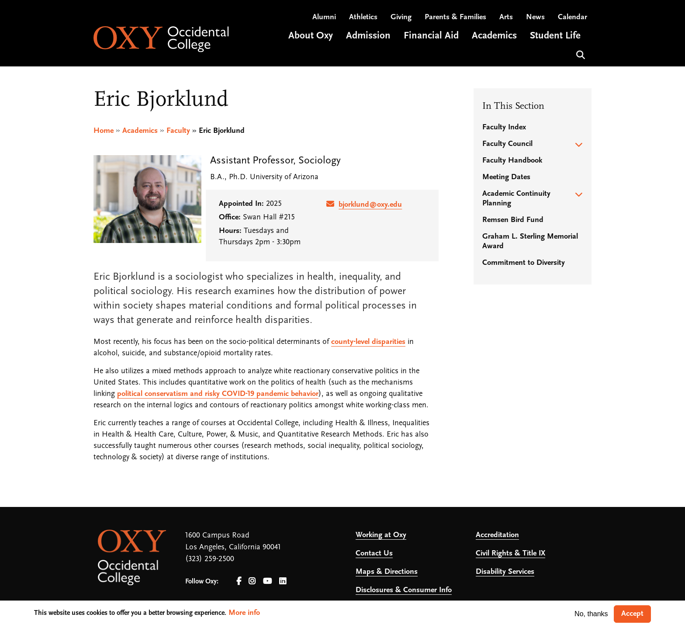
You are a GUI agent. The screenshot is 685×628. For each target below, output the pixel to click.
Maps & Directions (387, 572)
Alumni (324, 18)
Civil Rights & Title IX (510, 553)
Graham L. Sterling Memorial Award (530, 241)
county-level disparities (368, 342)
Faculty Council (507, 144)
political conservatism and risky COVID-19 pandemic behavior (217, 394)
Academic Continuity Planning (516, 199)
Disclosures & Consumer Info (404, 590)
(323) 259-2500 (209, 559)
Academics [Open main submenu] (494, 36)
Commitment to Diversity (523, 263)
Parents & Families (455, 18)
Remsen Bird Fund (512, 220)
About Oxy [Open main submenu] (310, 36)
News (535, 18)
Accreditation (497, 535)
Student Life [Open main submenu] (555, 36)
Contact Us (374, 553)
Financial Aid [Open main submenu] (431, 36)
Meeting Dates (506, 177)
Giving (401, 18)
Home (103, 131)
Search (579, 54)
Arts (506, 18)
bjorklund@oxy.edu (370, 205)
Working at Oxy (381, 535)
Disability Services (505, 572)
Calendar (572, 18)
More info (244, 613)
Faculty (178, 131)
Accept (632, 614)
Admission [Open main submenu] (368, 36)
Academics (140, 131)
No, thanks (591, 614)
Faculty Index (504, 127)
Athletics (363, 18)
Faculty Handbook (512, 160)
